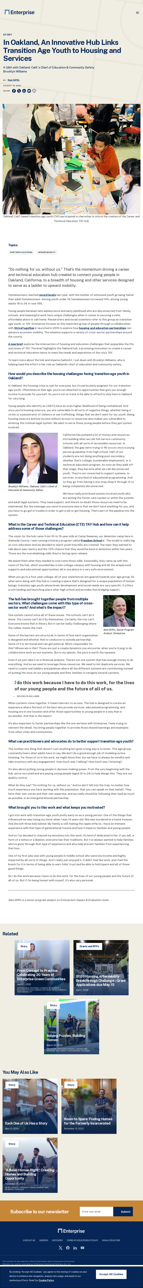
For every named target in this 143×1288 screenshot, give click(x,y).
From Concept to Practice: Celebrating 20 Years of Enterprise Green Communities (41, 974)
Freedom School (93, 540)
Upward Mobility (47, 252)
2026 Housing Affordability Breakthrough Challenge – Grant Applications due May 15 (101, 980)
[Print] (34, 91)
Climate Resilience (49, 988)
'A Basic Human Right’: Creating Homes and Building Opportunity (30, 1174)
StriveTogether (25, 328)
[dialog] (71, 1277)
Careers (43, 1240)
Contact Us (29, 1240)
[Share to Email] (29, 91)
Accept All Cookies (111, 1274)
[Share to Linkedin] (24, 91)
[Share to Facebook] (14, 91)
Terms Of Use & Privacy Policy (82, 1240)
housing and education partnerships (102, 328)
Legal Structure (111, 1240)
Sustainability (24, 992)
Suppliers (57, 1240)
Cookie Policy (46, 1280)
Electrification (25, 990)
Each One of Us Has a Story (26, 1123)
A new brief (15, 344)
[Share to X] (19, 91)
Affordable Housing (28, 988)
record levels (47, 295)
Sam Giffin (13, 80)
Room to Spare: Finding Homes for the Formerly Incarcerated (88, 1121)
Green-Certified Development (50, 990)
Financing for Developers (60, 1049)
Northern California (21, 252)
